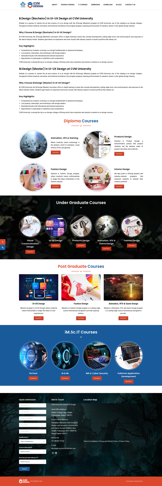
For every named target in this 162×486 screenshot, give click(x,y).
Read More (48, 152)
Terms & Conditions (91, 441)
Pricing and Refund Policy (108, 441)
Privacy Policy (124, 441)
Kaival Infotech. (138, 481)
